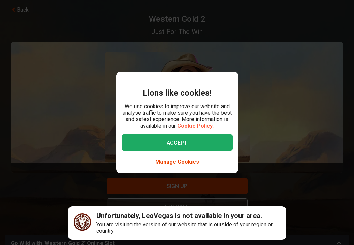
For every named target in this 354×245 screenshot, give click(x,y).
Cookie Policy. (195, 125)
